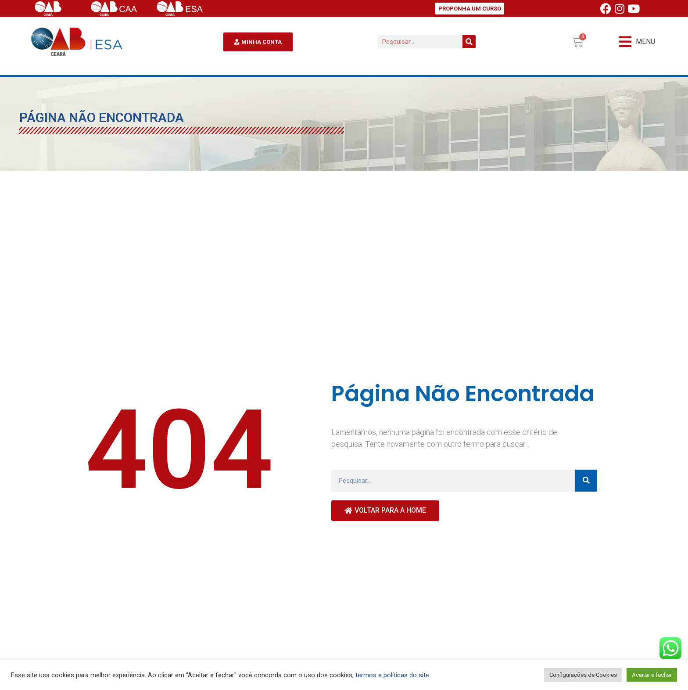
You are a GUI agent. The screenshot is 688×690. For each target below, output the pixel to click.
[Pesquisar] (469, 41)
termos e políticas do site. (392, 675)
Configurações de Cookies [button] (583, 675)
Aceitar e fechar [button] (652, 675)
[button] (637, 42)
